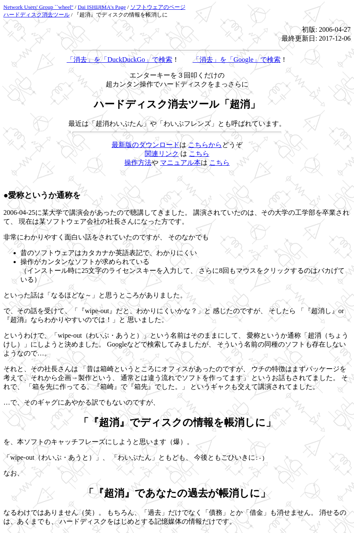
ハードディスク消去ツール (36, 14)
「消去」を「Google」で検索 (237, 59)
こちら (199, 153)
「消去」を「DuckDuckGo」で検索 (119, 59)
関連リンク (162, 153)
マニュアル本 (180, 162)
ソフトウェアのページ (157, 7)
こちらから (205, 144)
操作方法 (138, 162)
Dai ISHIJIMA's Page (102, 7)
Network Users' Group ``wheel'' (38, 7)
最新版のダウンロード (146, 144)
